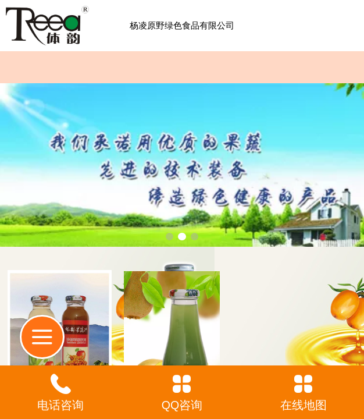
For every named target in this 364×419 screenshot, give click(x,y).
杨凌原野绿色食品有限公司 (182, 25)
